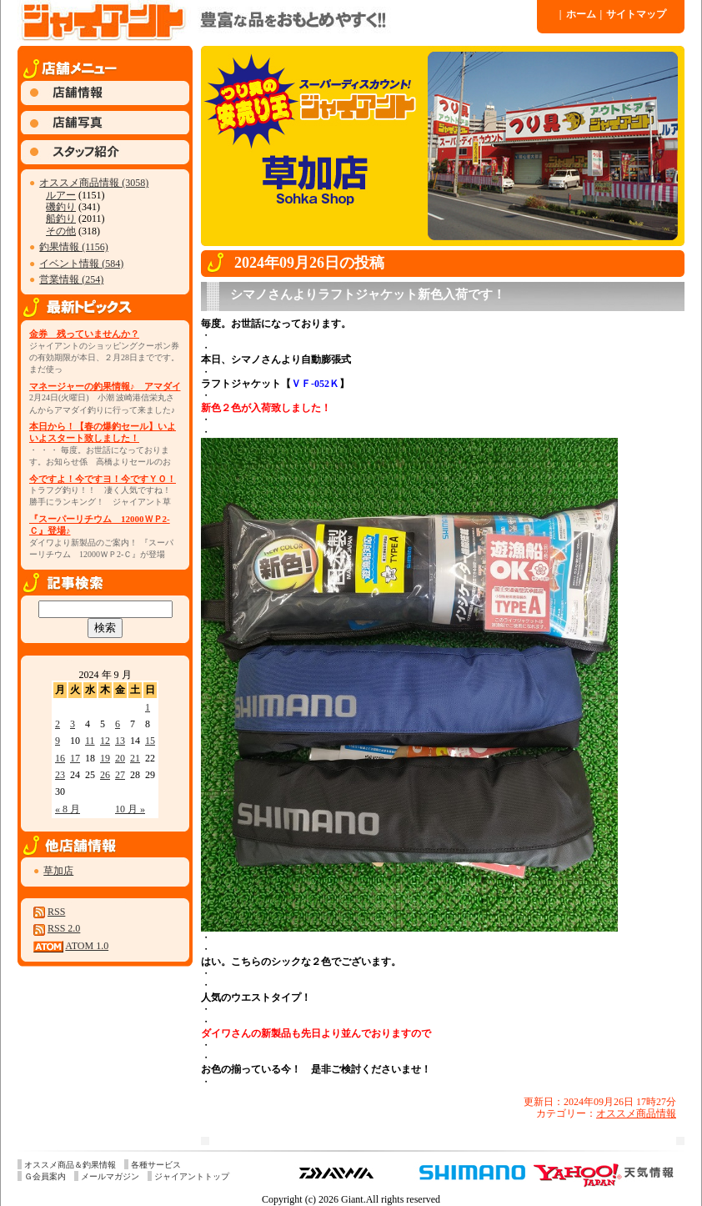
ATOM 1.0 (86, 946)
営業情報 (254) (71, 279)
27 (120, 775)
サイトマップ (633, 14)
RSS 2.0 (64, 928)
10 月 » (130, 809)
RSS (56, 911)
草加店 (58, 871)
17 (75, 758)
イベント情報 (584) (81, 263)
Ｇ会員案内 (45, 1176)
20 (120, 758)
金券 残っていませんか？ (84, 334)
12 (105, 740)
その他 (61, 231)
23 (60, 775)
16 (60, 758)
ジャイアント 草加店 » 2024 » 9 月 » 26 (276, 21)
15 (150, 740)
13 (120, 740)
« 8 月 (67, 809)
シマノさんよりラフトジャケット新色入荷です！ (367, 294)
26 (105, 775)
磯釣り (61, 207)
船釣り (61, 218)
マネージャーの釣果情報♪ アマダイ (105, 386)
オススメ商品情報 (636, 1113)
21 (135, 758)
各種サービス (156, 1164)
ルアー (61, 195)
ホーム (577, 14)
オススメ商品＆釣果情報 (70, 1164)
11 (90, 740)
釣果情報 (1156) (73, 247)
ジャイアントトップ (191, 1176)
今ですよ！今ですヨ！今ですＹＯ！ (102, 479)
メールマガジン (110, 1176)
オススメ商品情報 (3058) (93, 182)
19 (105, 758)
